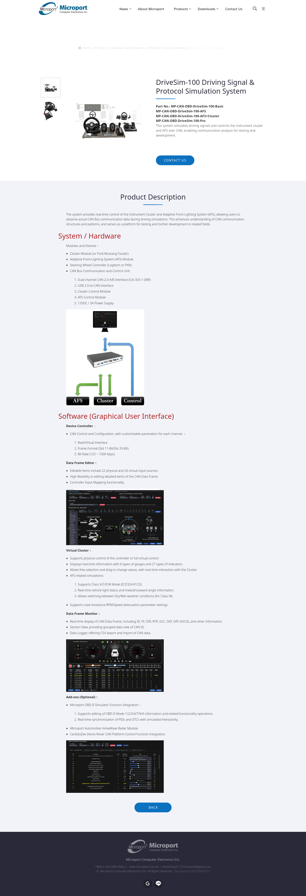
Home (84, 48)
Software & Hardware (127, 48)
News (123, 9)
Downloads (206, 9)
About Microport (151, 9)
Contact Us (233, 9)
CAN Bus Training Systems (166, 48)
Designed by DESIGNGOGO (192, 871)
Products (181, 9)
